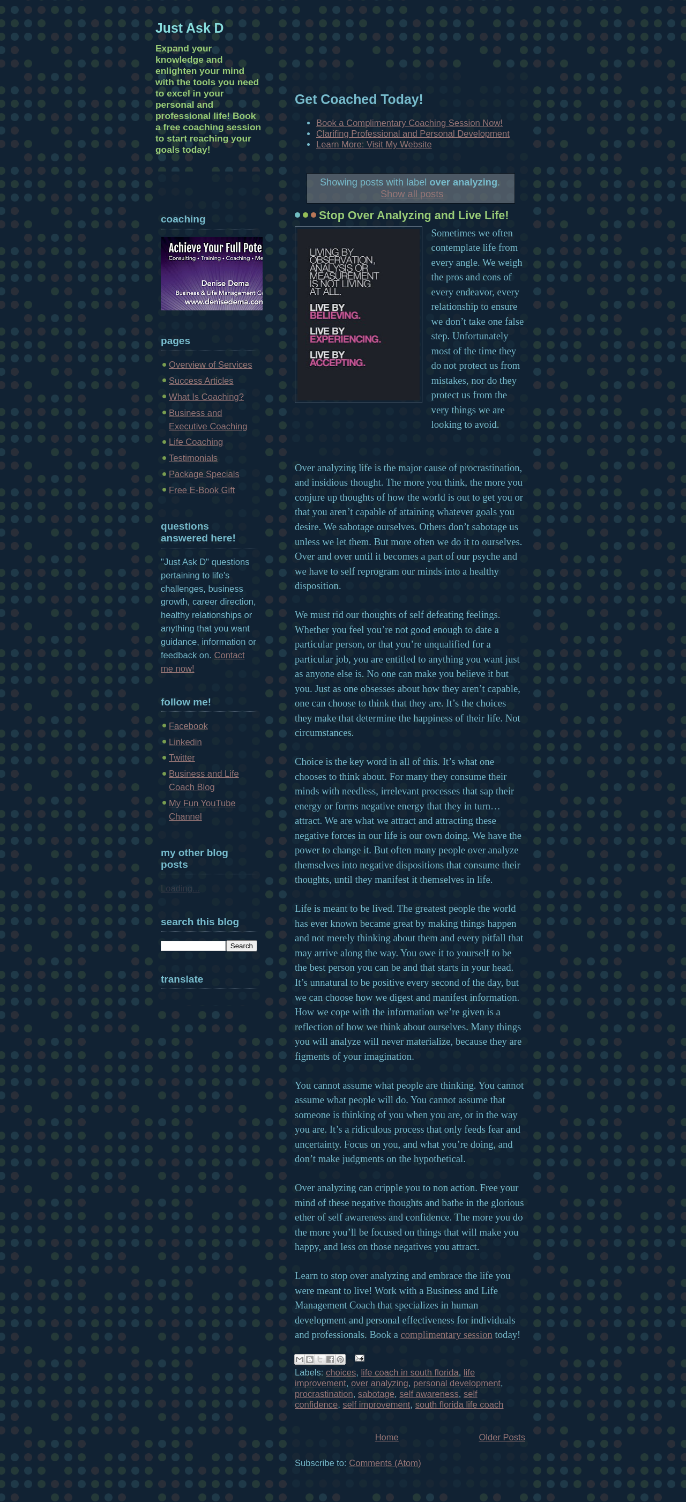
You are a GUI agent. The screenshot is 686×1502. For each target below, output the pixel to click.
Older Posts (502, 1437)
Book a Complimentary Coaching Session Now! (409, 123)
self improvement (376, 1405)
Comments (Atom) (385, 1463)
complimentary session (446, 1334)
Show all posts (412, 193)
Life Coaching (196, 442)
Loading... (180, 888)
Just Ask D (189, 27)
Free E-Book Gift (202, 490)
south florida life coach (459, 1405)
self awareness (428, 1394)
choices (341, 1372)
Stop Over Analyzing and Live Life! (414, 215)
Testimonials (193, 458)
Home (387, 1437)
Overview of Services (210, 365)
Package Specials (204, 474)
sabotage (376, 1394)
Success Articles (201, 381)
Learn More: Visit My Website (374, 144)
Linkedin (185, 742)
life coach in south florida (409, 1372)
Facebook (188, 726)
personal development (457, 1383)
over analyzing (379, 1383)
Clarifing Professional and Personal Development (413, 134)
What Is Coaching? (206, 397)
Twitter (182, 758)
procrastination (324, 1394)
